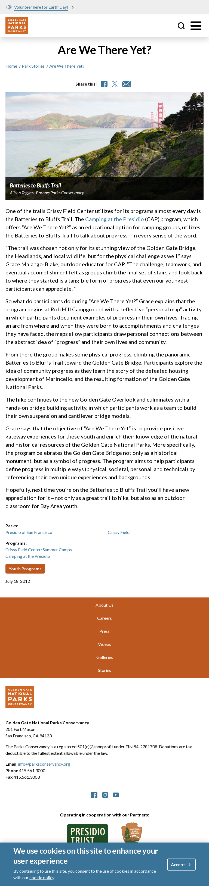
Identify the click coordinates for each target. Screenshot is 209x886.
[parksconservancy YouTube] (116, 794)
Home (11, 65)
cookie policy (41, 877)
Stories (104, 670)
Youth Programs (25, 568)
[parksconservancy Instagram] (105, 794)
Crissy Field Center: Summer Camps (38, 549)
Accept (178, 864)
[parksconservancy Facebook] (94, 794)
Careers (104, 618)
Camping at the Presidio (114, 219)
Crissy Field (119, 532)
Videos (104, 644)
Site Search (181, 25)
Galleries (104, 657)
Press (104, 631)
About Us (104, 605)
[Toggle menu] (196, 25)
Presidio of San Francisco (28, 532)
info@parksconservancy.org (44, 763)
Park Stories (33, 65)
